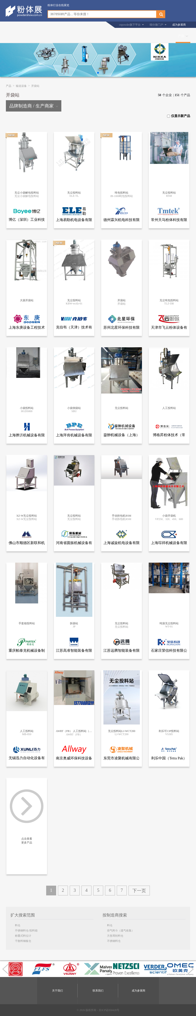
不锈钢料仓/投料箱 (26, 930)
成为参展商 (179, 24)
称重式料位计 (23, 935)
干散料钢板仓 (23, 941)
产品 (181, 36)
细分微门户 (156, 24)
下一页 (139, 890)
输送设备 (21, 86)
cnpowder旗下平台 (130, 24)
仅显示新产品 (178, 116)
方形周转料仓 (115, 935)
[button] (98, 73)
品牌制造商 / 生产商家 (33, 105)
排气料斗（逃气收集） (120, 930)
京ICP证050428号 (109, 1010)
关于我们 (57, 990)
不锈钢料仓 (114, 941)
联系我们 (98, 990)
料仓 (17, 925)
